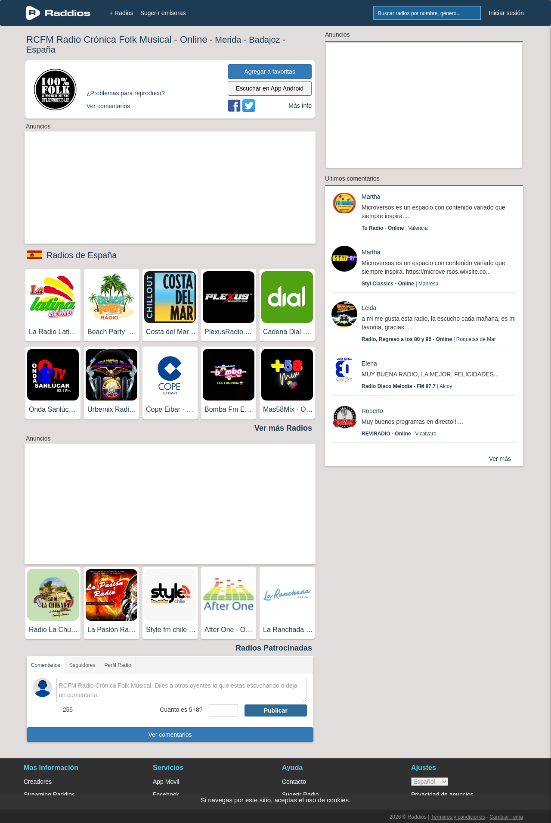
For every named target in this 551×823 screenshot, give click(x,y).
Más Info (300, 105)
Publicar (276, 710)
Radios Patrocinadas (273, 648)
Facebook (166, 794)
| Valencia (394, 228)
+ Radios (121, 12)
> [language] (429, 781)
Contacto (294, 781)
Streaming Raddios (49, 794)
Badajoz (264, 39)
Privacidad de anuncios (442, 794)
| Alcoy (407, 386)
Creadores (38, 781)
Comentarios (45, 665)
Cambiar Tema (506, 817)
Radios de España (81, 255)
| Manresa (400, 284)
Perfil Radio (118, 665)
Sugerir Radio (300, 794)
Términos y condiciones (457, 817)
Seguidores (82, 665)
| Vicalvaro (399, 434)
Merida (228, 39)
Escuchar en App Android (269, 88)
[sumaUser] (223, 710)
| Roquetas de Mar (429, 339)
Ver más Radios (283, 428)
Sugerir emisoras (163, 12)
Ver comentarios (170, 734)
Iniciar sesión (506, 12)
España (41, 49)
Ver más (500, 458)
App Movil (166, 781)
